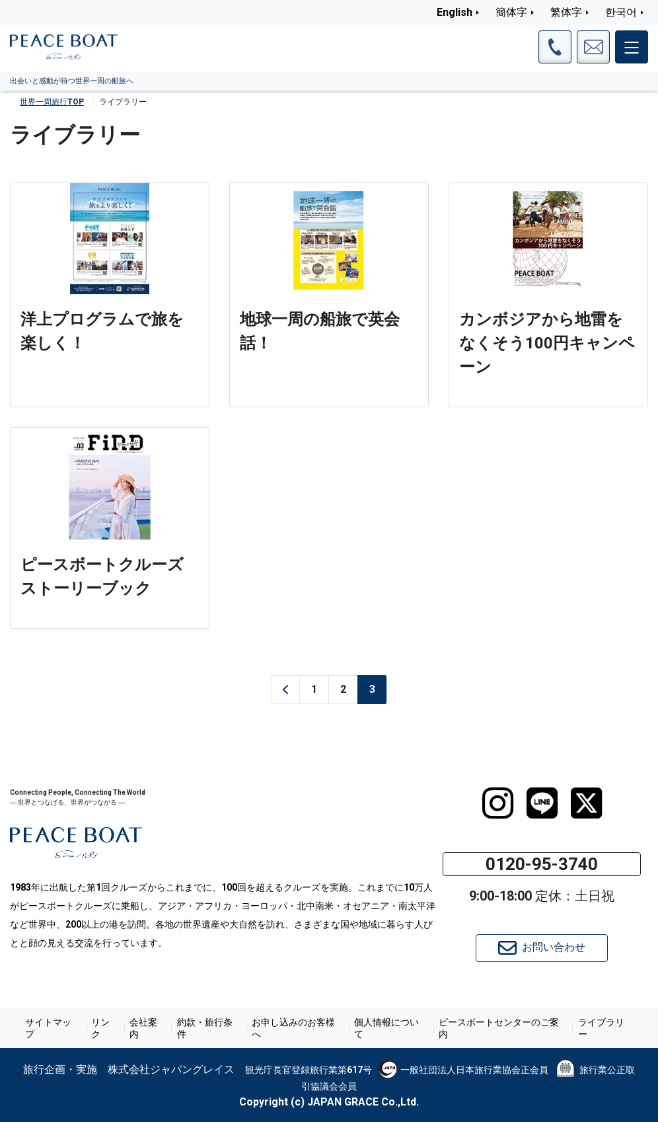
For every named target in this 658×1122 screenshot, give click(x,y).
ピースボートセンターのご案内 (498, 1028)
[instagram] (497, 803)
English (454, 12)
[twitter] (586, 803)
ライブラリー (600, 1028)
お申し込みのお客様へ (293, 1028)
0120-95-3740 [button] (542, 864)
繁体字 (566, 12)
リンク (100, 1028)
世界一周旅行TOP (52, 101)
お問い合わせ (541, 948)
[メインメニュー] (631, 46)
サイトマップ (48, 1028)
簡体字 (511, 12)
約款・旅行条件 (204, 1028)
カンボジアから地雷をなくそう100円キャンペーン (547, 343)
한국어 (621, 12)
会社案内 (143, 1028)
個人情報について (386, 1028)
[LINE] (542, 803)
